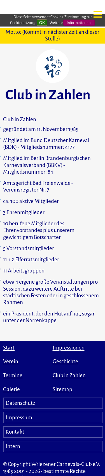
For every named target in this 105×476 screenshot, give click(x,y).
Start (9, 348)
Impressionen (69, 348)
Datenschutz (20, 403)
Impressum (19, 417)
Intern (13, 446)
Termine (12, 375)
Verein (10, 361)
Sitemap (62, 389)
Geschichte (65, 361)
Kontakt (15, 432)
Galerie (11, 389)
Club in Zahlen (69, 375)
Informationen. (79, 22)
